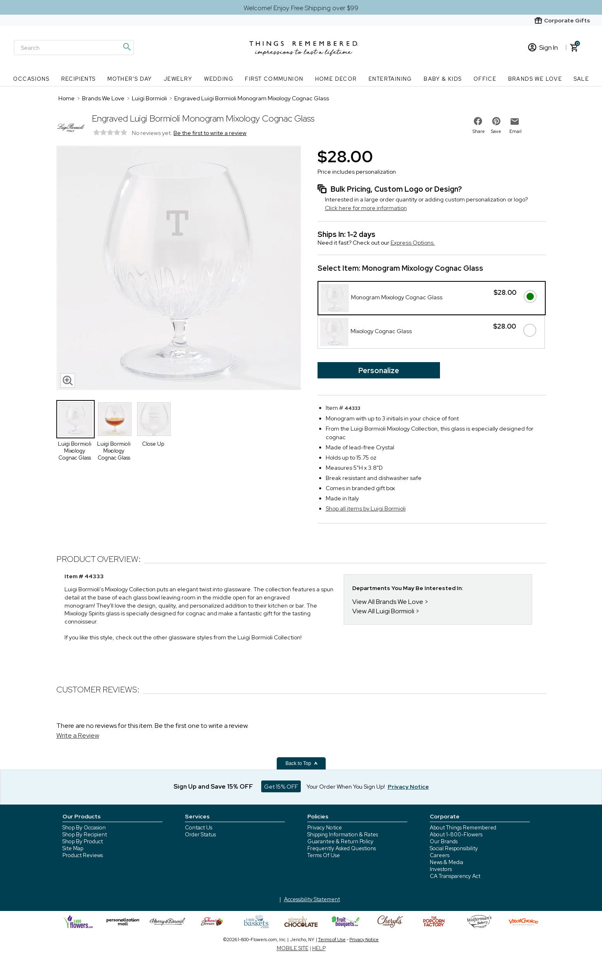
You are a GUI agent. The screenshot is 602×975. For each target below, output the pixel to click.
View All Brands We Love (387, 601)
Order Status (200, 834)
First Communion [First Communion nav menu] (274, 78)
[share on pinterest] (496, 121)
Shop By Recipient (84, 834)
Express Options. (413, 242)
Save (496, 131)
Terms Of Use (323, 855)
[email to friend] (515, 121)
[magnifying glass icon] (67, 380)
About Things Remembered (463, 827)
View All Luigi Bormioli (383, 611)
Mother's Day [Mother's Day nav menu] (129, 78)
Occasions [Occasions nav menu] (31, 78)
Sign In (543, 47)
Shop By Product (82, 841)
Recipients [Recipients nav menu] (78, 78)
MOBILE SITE (293, 948)
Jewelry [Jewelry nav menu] (178, 78)
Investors (441, 869)
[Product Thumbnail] (75, 419)
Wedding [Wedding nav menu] (218, 78)
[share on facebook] (478, 121)
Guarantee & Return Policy (340, 841)
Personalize (378, 370)
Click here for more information (366, 208)
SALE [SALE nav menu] (581, 78)
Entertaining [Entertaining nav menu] (390, 78)
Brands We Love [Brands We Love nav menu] (535, 78)
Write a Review (77, 735)
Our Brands (444, 841)
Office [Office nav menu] (484, 78)
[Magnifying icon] (126, 47)
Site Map (72, 848)
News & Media (446, 862)
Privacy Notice (324, 827)
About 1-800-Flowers (456, 834)
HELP (319, 948)
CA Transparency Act (455, 876)
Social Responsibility (454, 848)
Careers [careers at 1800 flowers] (439, 855)
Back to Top (302, 763)
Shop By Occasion (84, 827)
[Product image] (178, 269)
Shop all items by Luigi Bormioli (366, 508)
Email (515, 131)
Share (479, 131)
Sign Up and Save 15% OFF (213, 787)
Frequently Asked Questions (341, 848)
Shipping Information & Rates (342, 834)
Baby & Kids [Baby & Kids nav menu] (443, 78)
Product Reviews (82, 855)
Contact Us (198, 827)
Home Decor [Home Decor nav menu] (336, 78)
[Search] (74, 47)
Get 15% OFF (281, 786)
